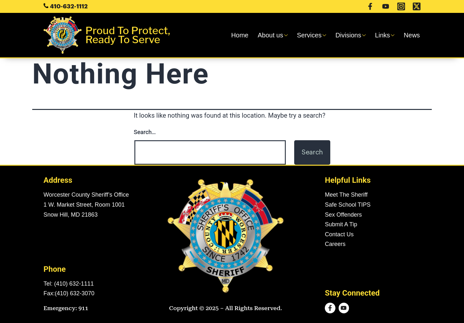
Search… (145, 132)
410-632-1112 (69, 6)
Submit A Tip (341, 224)
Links (386, 35)
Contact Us (339, 234)
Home (246, 35)
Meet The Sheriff (346, 194)
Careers (335, 244)
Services (316, 35)
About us (278, 35)
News (412, 35)
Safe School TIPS (348, 204)
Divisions (353, 35)
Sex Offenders (343, 214)
